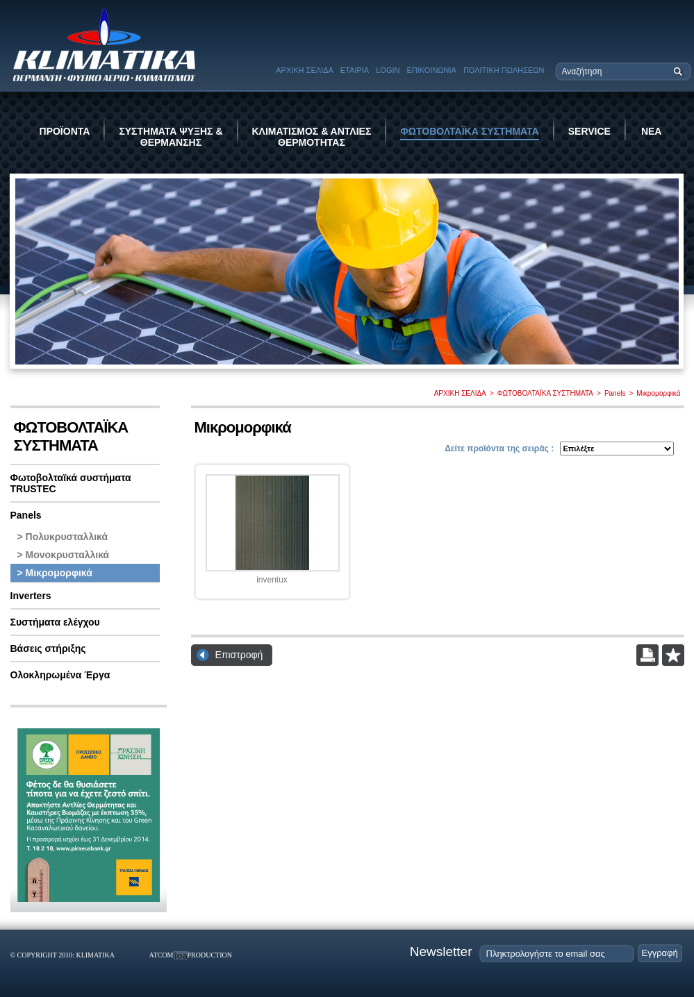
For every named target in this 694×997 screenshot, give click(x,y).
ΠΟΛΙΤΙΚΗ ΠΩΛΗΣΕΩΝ (504, 70)
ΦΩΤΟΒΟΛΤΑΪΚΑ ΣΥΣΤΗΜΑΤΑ (469, 131)
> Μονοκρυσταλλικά (63, 554)
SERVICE (589, 131)
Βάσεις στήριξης (48, 648)
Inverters (30, 595)
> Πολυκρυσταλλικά (62, 536)
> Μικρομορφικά (54, 572)
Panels (615, 393)
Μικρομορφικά (658, 393)
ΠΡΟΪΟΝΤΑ (65, 131)
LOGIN (387, 70)
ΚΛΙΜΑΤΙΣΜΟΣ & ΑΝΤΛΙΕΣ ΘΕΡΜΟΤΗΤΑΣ (312, 137)
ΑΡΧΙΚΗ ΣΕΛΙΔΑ (304, 70)
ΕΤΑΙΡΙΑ (354, 70)
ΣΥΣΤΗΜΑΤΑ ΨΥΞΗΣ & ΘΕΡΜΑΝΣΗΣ (170, 137)
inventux (272, 580)
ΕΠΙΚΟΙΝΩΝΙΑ (431, 70)
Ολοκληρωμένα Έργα (60, 674)
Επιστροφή (239, 654)
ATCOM (161, 955)
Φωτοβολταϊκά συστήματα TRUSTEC (70, 483)
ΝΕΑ (651, 131)
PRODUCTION (210, 955)
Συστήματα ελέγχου (55, 622)
